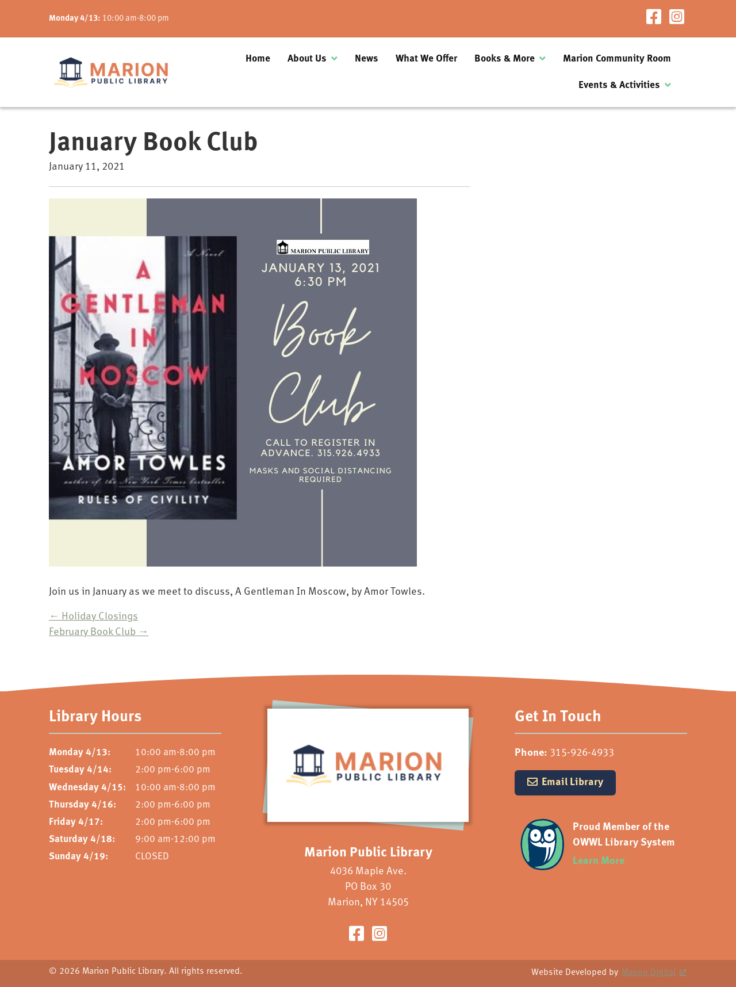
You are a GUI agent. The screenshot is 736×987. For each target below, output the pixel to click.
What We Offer (426, 59)
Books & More (504, 59)
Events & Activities (619, 85)
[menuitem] (258, 59)
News (366, 59)
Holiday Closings (93, 616)
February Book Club (98, 632)
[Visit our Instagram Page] (676, 19)
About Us (307, 59)
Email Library (572, 782)
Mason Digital (649, 973)
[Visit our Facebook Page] (653, 19)
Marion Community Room (617, 59)
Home (258, 59)
